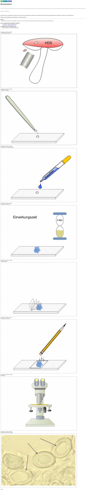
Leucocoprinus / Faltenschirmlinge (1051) (9, 25)
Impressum (1, 489)
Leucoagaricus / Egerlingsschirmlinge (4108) (9, 24)
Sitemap (9, 1)
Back (2, 1)
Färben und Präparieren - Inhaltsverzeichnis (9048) (10, 27)
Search (5, 1)
